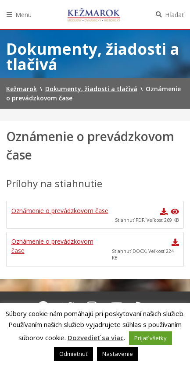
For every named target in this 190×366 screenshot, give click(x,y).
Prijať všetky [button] (150, 338)
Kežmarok (94, 14)
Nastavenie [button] (117, 354)
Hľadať (174, 15)
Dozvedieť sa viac (96, 337)
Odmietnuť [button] (73, 354)
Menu (23, 15)
